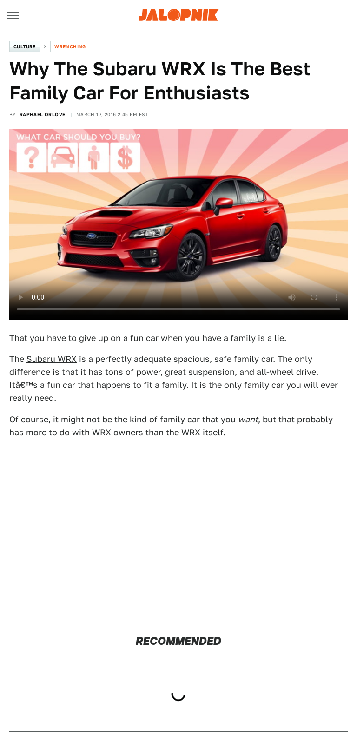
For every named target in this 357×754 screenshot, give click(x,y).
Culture (24, 46)
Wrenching (70, 46)
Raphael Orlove (43, 114)
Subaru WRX (51, 359)
